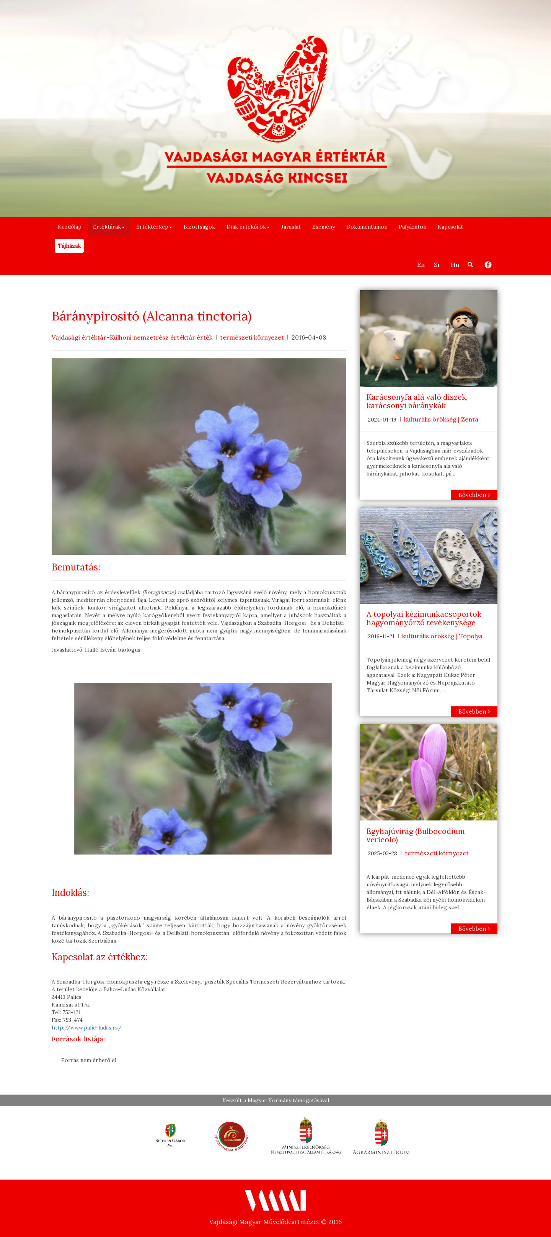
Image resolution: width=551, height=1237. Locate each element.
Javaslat (291, 226)
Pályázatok (412, 226)
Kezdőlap (70, 226)
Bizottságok (199, 226)
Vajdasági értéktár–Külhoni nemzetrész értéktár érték (132, 337)
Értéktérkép (154, 226)
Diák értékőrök (248, 226)
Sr (437, 264)
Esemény (323, 226)
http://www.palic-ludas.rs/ (87, 1027)
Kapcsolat (450, 226)
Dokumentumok (366, 226)
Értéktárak (109, 226)
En (421, 264)
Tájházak (69, 245)
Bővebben (474, 494)
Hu (455, 264)
